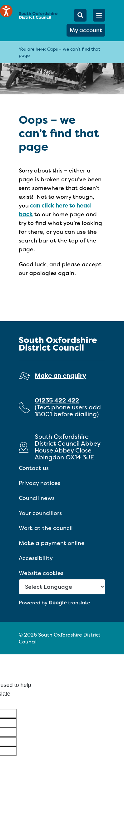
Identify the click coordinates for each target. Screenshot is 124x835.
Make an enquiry (60, 375)
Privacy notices (39, 483)
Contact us (34, 468)
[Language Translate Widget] (62, 586)
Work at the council (46, 528)
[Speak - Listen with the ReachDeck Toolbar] (6, 11)
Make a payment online (52, 543)
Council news (37, 498)
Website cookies (41, 573)
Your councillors (40, 513)
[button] (99, 15)
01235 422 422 (57, 400)
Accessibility (36, 558)
